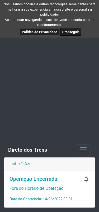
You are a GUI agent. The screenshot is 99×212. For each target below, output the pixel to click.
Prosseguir (70, 32)
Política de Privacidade (39, 32)
